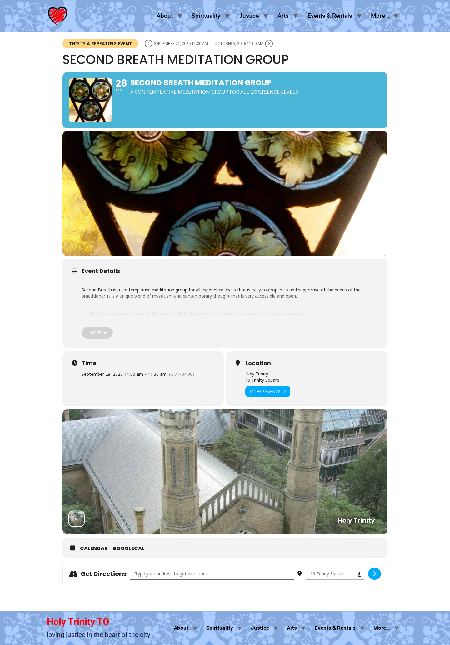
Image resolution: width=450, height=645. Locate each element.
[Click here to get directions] (374, 574)
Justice (249, 15)
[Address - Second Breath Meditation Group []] (212, 574)
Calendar (94, 548)
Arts (283, 15)
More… (380, 15)
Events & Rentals (330, 15)
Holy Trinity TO (78, 621)
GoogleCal (128, 548)
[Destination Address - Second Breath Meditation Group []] (335, 574)
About (165, 15)
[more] (97, 333)
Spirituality (206, 15)
